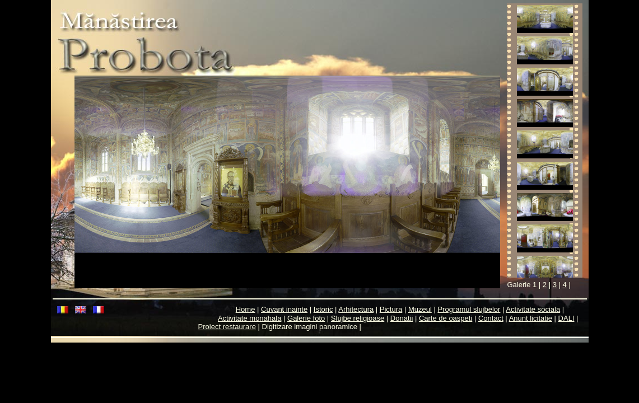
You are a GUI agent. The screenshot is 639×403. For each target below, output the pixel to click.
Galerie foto (306, 318)
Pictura (391, 309)
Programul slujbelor (468, 309)
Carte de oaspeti (445, 318)
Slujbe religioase (357, 318)
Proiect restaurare (227, 326)
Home (245, 309)
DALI (566, 318)
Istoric (323, 309)
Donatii (401, 318)
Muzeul (420, 309)
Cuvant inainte (284, 309)
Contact (490, 318)
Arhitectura (356, 309)
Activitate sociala (533, 309)
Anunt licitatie (530, 318)
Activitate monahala (249, 318)
